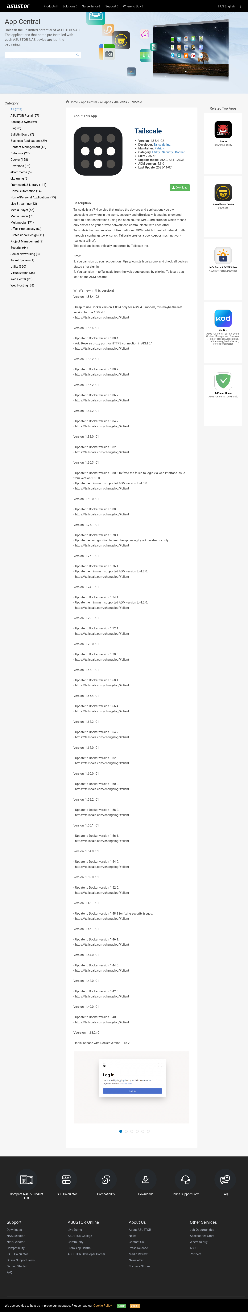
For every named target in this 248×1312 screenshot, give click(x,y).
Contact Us (136, 1242)
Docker (180, 152)
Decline (134, 1306)
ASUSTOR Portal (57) (24, 115)
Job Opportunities (202, 1230)
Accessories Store (202, 1236)
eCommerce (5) (21, 172)
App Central (89, 102)
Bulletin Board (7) (22, 134)
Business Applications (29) (28, 141)
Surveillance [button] (91, 6)
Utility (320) (18, 266)
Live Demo (75, 1230)
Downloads (14, 1230)
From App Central (79, 1248)
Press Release (138, 1248)
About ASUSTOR (140, 1230)
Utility (156, 152)
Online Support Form (21, 1260)
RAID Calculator (17, 1254)
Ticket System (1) (22, 260)
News (132, 1236)
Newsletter (136, 1260)
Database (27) (20, 153)
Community (75, 1242)
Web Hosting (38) (22, 285)
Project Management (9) (26, 241)
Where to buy (199, 1242)
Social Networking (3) (25, 254)
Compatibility (16, 1248)
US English (226, 6)
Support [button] (111, 6)
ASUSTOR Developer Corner (86, 1254)
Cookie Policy (103, 1305)
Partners (195, 1254)
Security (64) (19, 248)
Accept (121, 1306)
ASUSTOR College (80, 1236)
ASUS (193, 1248)
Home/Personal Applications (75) (33, 197)
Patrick (159, 148)
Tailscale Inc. (162, 144)
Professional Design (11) (27, 235)
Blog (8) (15, 128)
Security (168, 152)
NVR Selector (16, 1242)
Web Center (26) (21, 279)
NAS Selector (16, 1236)
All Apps (105, 102)
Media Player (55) (22, 210)
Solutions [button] (70, 6)
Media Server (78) (22, 216)
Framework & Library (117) (28, 185)
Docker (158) (19, 159)
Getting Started (17, 1266)
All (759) (16, 109)
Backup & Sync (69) (23, 122)
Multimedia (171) (22, 222)
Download (179, 187)
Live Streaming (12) (23, 203)
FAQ (9, 1272)
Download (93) (20, 166)
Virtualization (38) (22, 273)
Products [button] (50, 6)
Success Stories (140, 1266)
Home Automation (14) (26, 191)
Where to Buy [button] (133, 6)
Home (72, 102)
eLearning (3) (19, 178)
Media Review (138, 1254)
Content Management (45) (28, 147)
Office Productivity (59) (26, 229)
